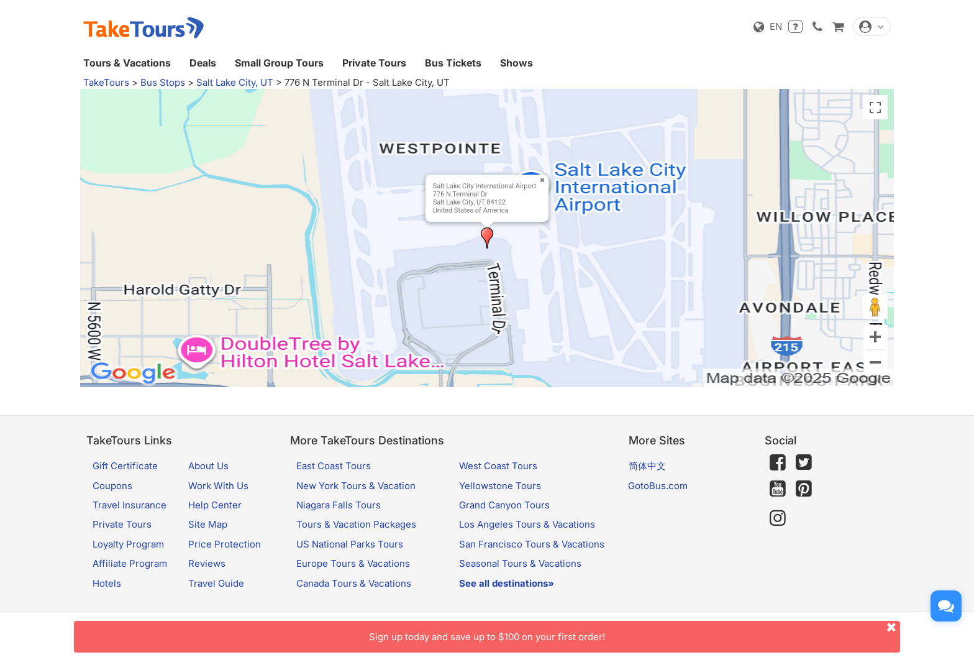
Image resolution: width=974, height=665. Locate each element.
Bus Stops (162, 82)
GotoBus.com (658, 486)
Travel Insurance (129, 505)
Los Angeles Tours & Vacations (527, 524)
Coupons (112, 486)
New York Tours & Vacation (356, 486)
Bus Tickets (453, 63)
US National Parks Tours (349, 544)
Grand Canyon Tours (504, 505)
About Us (208, 466)
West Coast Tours (498, 466)
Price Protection (224, 544)
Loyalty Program (128, 544)
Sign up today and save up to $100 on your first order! (634, 632)
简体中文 (647, 466)
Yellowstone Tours (500, 486)
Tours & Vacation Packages (356, 524)
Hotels (107, 583)
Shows (516, 63)
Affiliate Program (130, 563)
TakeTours (106, 82)
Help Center (215, 505)
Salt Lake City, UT (234, 82)
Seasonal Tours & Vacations (520, 563)
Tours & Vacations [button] (127, 63)
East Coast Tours (333, 466)
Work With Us (218, 486)
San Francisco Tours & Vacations (531, 544)
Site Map (207, 524)
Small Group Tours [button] (279, 63)
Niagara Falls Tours (338, 505)
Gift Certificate (125, 466)
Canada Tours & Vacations (353, 583)
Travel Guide (216, 583)
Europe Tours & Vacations (353, 563)
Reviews (206, 563)
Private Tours (374, 63)
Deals (202, 63)
